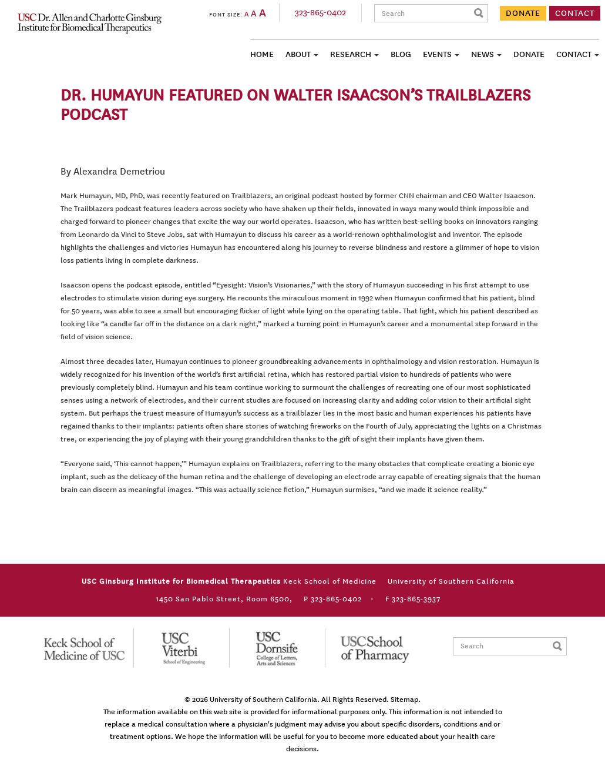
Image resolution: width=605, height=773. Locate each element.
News (482, 54)
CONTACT (574, 13)
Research (350, 54)
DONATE (523, 13)
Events (437, 54)
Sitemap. (406, 699)
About (298, 54)
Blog (401, 54)
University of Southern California (263, 699)
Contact (573, 54)
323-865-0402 (320, 13)
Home (262, 54)
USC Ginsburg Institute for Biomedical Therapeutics (90, 23)
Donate (528, 54)
